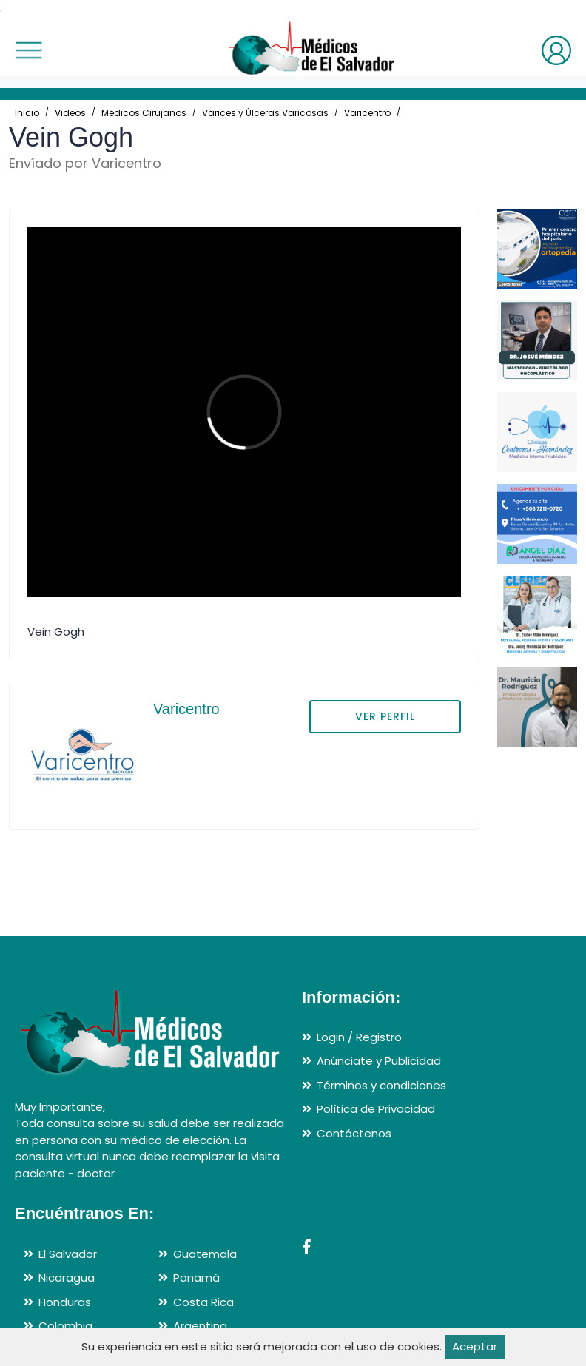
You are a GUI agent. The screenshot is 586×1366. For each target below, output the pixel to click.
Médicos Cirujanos (143, 113)
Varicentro (367, 113)
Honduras (64, 1302)
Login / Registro (359, 1037)
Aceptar (474, 1346)
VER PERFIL (385, 716)
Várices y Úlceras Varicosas (265, 113)
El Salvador (67, 1254)
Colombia (65, 1325)
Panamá (196, 1277)
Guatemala (205, 1254)
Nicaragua (66, 1277)
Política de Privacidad (376, 1109)
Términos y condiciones (381, 1085)
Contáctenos (354, 1133)
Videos (70, 113)
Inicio (27, 113)
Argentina (200, 1325)
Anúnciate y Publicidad (379, 1061)
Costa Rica (203, 1302)
